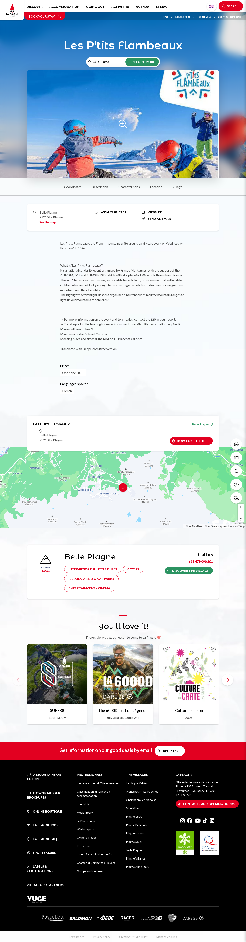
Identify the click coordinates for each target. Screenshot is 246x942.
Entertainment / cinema (89, 588)
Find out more (142, 62)
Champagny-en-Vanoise (141, 800)
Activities (120, 6)
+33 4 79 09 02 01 (110, 212)
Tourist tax (84, 804)
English (211, 6)
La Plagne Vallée (136, 783)
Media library (85, 812)
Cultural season (189, 710)
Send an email (156, 218)
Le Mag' (162, 6)
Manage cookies (166, 937)
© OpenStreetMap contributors (219, 526)
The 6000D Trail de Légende (123, 710)
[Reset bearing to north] (241, 519)
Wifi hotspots (85, 829)
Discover (35, 6)
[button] (227, 680)
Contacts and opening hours (209, 804)
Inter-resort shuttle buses (93, 569)
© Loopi (240, 526)
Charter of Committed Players (96, 862)
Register (170, 751)
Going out (95, 6)
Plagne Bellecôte (137, 825)
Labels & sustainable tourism (95, 854)
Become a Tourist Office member (98, 783)
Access (133, 569)
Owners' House (87, 837)
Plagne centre (135, 833)
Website (152, 212)
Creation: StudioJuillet (133, 937)
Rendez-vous (184, 16)
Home (166, 16)
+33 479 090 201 (201, 561)
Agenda (142, 6)
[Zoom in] (241, 507)
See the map (47, 222)
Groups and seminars (90, 871)
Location (156, 187)
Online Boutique (44, 811)
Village (177, 187)
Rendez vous (206, 16)
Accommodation (64, 6)
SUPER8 (57, 710)
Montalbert (133, 808)
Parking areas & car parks (91, 578)
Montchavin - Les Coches (142, 791)
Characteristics (129, 187)
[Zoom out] (241, 513)
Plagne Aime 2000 (137, 867)
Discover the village (190, 570)
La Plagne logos (86, 821)
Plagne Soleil (134, 841)
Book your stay (45, 16)
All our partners (45, 885)
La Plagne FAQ (42, 839)
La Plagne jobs (42, 825)
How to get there (192, 441)
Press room (84, 846)
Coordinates (72, 187)
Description (100, 187)
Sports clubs (41, 852)
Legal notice (76, 937)
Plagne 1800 (134, 816)
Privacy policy (101, 937)
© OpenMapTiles (193, 526)
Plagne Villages (135, 858)
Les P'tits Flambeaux (229, 16)
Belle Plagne (202, 424)
